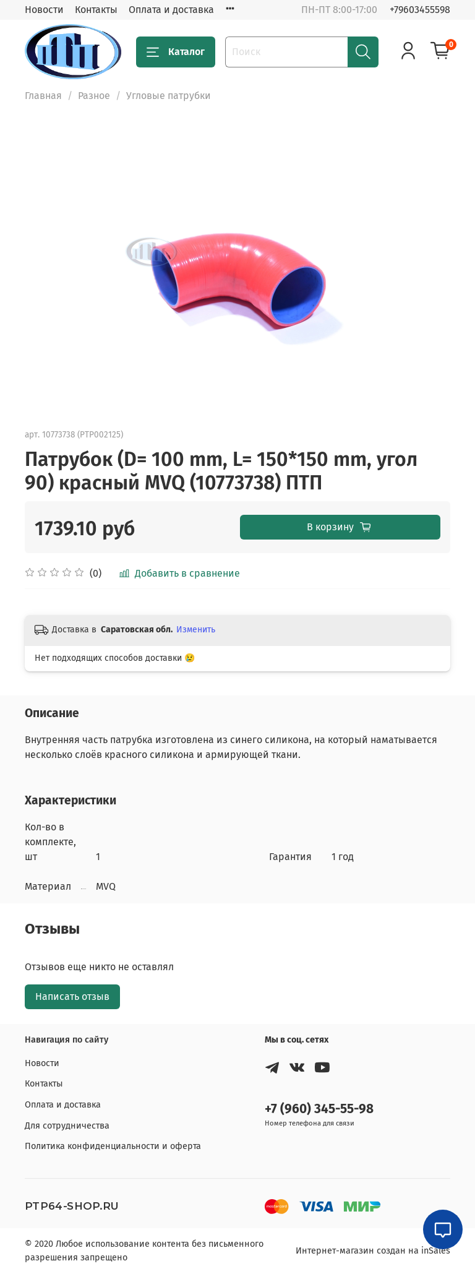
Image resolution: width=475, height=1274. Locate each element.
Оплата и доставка (171, 9)
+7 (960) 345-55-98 (319, 1109)
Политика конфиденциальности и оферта (113, 1146)
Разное (94, 95)
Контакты (96, 9)
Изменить (195, 629)
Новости (44, 9)
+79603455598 (420, 9)
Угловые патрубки (168, 95)
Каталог (176, 52)
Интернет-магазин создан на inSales (373, 1251)
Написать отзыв (72, 996)
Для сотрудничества (67, 1126)
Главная (43, 95)
